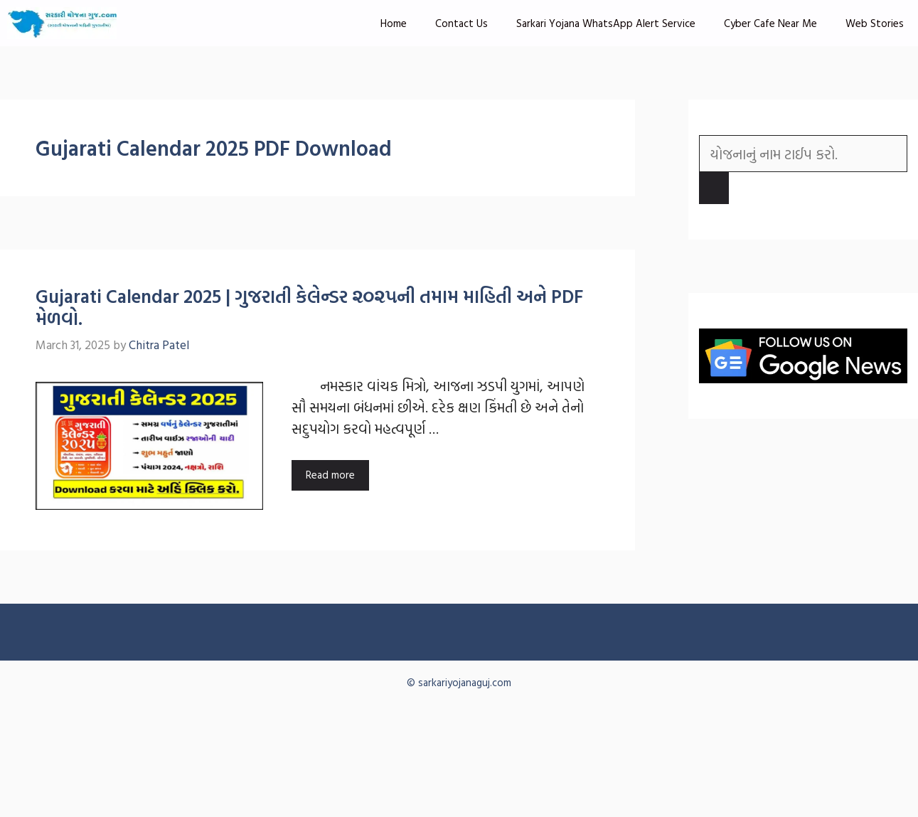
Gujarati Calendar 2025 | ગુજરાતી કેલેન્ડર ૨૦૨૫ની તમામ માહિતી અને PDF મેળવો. (309, 307)
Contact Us (461, 23)
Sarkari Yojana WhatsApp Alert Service (605, 23)
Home (393, 23)
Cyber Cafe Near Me (770, 23)
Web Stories (874, 23)
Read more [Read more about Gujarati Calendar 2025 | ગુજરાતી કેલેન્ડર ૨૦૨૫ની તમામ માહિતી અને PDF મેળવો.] (330, 474)
